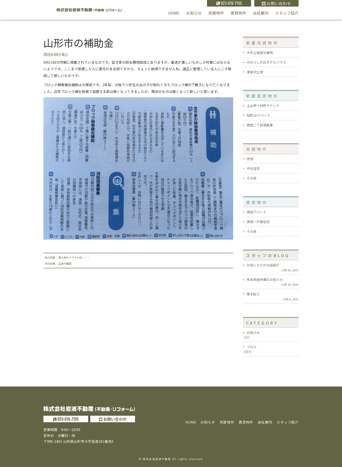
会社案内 (260, 13)
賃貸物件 (238, 13)
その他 (251, 178)
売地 (250, 158)
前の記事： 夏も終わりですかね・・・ (67, 257)
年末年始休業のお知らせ (265, 279)
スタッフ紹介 (287, 13)
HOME (174, 13)
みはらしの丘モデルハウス (266, 62)
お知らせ (194, 13)
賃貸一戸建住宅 (258, 221)
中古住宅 (253, 168)
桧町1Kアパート (258, 115)
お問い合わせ (276, 3)
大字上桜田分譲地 (260, 52)
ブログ (251, 347)
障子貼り (253, 294)
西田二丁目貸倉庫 (260, 125)
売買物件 (216, 13)
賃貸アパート (256, 212)
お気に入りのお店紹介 (263, 265)
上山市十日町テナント (263, 105)
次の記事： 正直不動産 (58, 263)
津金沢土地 (255, 72)
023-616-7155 (229, 3)
